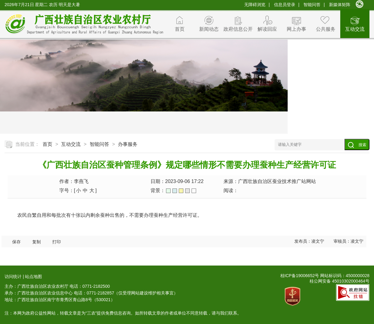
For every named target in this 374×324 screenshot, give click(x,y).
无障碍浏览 (254, 4)
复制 (36, 242)
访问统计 (13, 276)
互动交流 (355, 29)
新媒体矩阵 (339, 4)
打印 (56, 242)
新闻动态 (209, 29)
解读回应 (267, 29)
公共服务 (325, 29)
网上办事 (296, 29)
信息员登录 (284, 4)
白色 (194, 190)
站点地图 (33, 276)
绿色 (168, 190)
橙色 (181, 190)
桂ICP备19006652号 (299, 275)
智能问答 (311, 4)
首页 (180, 29)
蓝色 (174, 190)
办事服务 (127, 144)
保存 (16, 242)
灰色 (187, 190)
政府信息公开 (238, 29)
